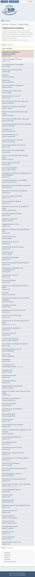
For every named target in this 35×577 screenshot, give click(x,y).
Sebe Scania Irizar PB (8, 521)
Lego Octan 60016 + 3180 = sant (11, 542)
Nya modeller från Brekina (9, 442)
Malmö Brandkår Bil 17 (8, 516)
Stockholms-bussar (7, 495)
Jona (9, 544)
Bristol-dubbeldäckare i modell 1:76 (12, 473)
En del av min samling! (8, 537)
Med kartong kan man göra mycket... (12, 90)
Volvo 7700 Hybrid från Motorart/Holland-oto (14, 468)
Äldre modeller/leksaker (8, 414)
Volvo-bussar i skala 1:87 (9, 333)
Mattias (10, 238)
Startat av (9, 48)
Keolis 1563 (5, 292)
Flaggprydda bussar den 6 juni (10, 224)
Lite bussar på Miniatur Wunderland (12, 213)
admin (9, 56)
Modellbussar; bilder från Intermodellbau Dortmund (16, 505)
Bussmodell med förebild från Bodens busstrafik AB (16, 185)
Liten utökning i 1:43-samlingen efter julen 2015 (15, 344)
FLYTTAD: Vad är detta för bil (10, 338)
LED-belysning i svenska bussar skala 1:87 (14, 479)
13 (19, 486)
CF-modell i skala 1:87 (8, 365)
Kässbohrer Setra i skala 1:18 (10, 241)
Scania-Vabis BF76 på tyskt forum (11, 328)
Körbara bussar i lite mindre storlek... (12, 69)
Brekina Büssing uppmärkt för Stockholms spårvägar (16, 124)
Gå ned (4, 44)
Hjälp (10, 573)
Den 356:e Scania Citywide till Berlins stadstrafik (15, 262)
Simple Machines (22, 575)
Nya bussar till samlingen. (9, 403)
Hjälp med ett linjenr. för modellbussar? (13, 85)
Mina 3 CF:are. (6, 354)
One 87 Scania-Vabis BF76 (9, 168)
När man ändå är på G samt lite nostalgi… (13, 150)
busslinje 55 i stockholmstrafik (10, 257)
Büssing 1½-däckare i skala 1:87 (11, 96)
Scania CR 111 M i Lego (9, 236)
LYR (9, 192)
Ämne (4, 48)
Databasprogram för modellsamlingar (12, 386)
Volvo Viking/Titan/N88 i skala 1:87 (11, 489)
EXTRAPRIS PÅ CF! (8, 252)
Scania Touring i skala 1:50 (9, 510)
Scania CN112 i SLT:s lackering (11, 463)
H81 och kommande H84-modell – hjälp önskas (15, 101)
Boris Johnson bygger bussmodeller (12, 196)
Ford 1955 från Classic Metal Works (12, 409)
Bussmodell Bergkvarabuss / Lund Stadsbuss (14, 180)
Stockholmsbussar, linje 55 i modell (11, 447)
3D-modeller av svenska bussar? (11, 398)
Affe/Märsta (11, 351)
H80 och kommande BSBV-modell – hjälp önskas (15, 119)
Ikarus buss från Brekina (9, 280)
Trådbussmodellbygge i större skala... (12, 59)
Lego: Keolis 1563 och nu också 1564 (12, 140)
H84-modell (5, 75)
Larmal (10, 187)
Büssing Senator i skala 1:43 (10, 275)
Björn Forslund (12, 169)
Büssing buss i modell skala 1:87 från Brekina (14, 190)
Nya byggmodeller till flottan (9, 526)
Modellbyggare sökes (8, 500)
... (18, 486)
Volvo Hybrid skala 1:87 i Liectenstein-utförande (15, 458)
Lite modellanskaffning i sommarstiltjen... (13, 64)
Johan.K (10, 87)
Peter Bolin (11, 77)
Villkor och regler (16, 573)
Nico (9, 61)
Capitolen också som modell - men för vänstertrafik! (16, 484)
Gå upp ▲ (23, 573)
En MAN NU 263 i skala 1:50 (10, 134)
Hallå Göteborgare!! (7, 419)
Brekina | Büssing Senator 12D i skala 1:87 (14, 145)
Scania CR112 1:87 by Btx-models (11, 315)
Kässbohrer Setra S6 (8, 531)
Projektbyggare (6, 359)
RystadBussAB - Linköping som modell (13, 452)
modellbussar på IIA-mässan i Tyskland (13, 247)
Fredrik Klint (11, 126)
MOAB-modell (6, 80)
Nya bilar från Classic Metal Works (11, 437)
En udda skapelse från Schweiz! (11, 162)
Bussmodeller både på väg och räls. (12, 349)
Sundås (10, 465)
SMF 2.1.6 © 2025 (13, 575)
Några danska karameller (9, 375)
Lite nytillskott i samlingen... (9, 305)
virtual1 (10, 372)
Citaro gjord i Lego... (7, 370)
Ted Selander (11, 141)
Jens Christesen (12, 182)
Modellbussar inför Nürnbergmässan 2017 (13, 310)
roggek (10, 92)
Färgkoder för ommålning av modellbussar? (14, 106)
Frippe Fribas (11, 131)
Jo (8, 177)
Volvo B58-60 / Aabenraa (9, 380)
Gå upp (4, 547)
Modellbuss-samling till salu (9, 219)
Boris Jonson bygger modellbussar (11, 201)
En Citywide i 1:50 (7, 129)
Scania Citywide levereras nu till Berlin (12, 424)
